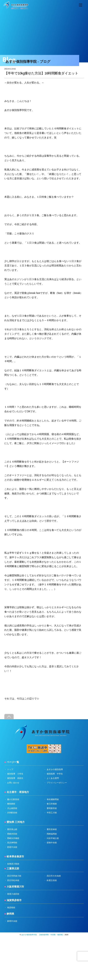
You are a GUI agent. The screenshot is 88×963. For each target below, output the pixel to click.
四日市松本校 (13, 880)
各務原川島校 (13, 864)
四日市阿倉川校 (14, 876)
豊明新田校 (52, 808)
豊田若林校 (52, 829)
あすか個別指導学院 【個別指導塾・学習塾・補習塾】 (42, 935)
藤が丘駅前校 (13, 799)
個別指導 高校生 (15, 778)
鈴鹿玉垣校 (52, 880)
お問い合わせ (13, 783)
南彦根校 (11, 907)
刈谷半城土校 (53, 838)
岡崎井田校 (12, 834)
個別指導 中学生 (55, 774)
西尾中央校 (12, 847)
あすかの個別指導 (55, 769)
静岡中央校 (12, 921)
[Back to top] (9, 716)
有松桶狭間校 (53, 799)
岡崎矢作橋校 (13, 838)
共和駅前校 (12, 812)
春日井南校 (52, 804)
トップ (10, 769)
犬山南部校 (12, 808)
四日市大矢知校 (54, 876)
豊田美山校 (12, 829)
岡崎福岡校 (52, 834)
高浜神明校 (12, 842)
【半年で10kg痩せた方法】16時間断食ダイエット (41, 73)
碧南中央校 (52, 842)
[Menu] (80, 5)
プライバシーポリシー (57, 783)
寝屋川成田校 (13, 894)
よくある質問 (53, 778)
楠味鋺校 (11, 804)
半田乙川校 (52, 812)
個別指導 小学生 (15, 774)
